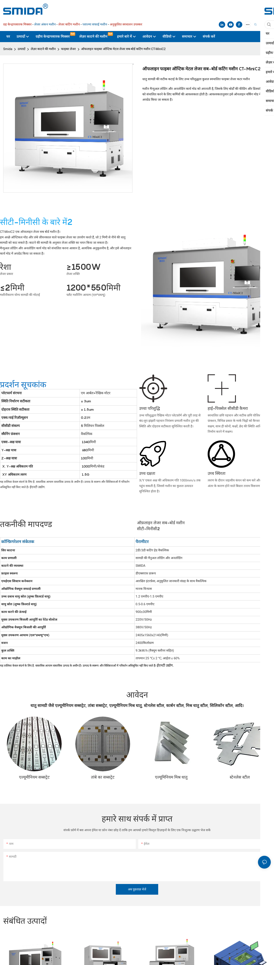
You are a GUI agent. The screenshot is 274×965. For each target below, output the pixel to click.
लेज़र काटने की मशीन (43, 49)
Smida (7, 49)
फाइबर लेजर (68, 49)
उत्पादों (21, 49)
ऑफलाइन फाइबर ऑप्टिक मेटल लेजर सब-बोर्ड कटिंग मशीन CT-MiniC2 (123, 49)
